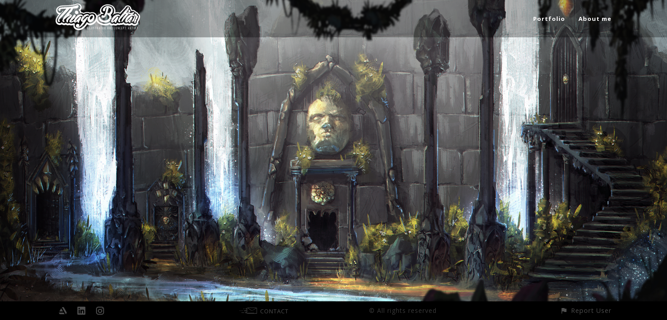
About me (595, 19)
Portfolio (549, 19)
